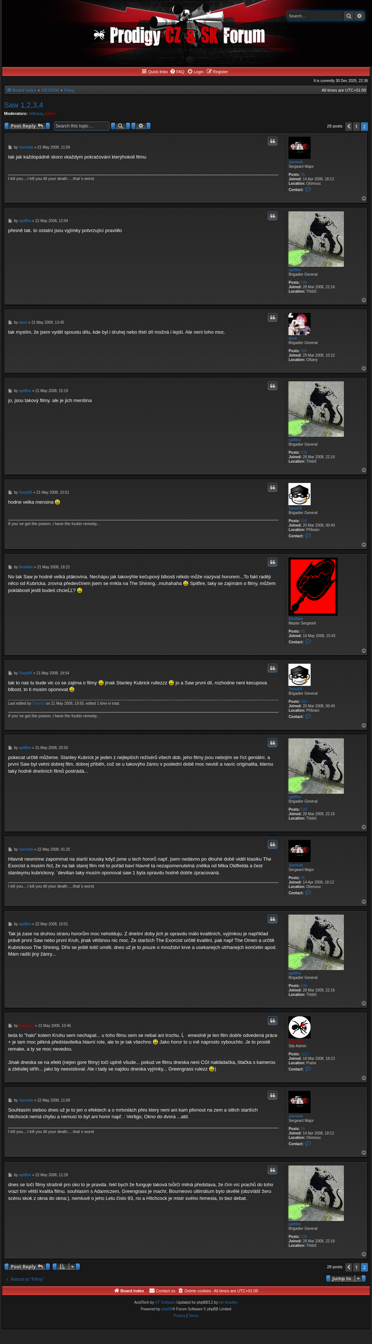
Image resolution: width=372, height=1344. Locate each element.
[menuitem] (177, 71)
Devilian (295, 619)
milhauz (36, 113)
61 (303, 631)
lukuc (50, 113)
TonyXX (295, 508)
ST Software (165, 1302)
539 (304, 282)
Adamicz (296, 1042)
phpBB (166, 1309)
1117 (305, 1054)
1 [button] (356, 126)
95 (303, 175)
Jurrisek (295, 162)
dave (292, 338)
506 (304, 351)
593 (304, 521)
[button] (348, 126)
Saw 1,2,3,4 (23, 105)
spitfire (294, 270)
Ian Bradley (228, 1302)
